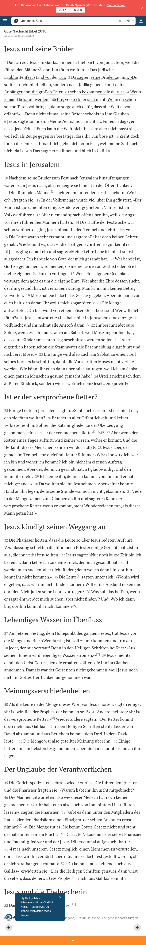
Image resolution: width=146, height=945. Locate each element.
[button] (142, 8)
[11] (73, 904)
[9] (20, 826)
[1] (40, 69)
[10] (74, 877)
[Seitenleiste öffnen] (73, 940)
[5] (95, 431)
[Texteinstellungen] (141, 21)
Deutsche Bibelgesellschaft (21, 36)
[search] (69, 21)
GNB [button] (130, 21)
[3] (87, 324)
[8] (53, 718)
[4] (115, 338)
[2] (53, 191)
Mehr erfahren (116, 5)
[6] (78, 576)
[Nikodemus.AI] (8, 917)
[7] (98, 654)
